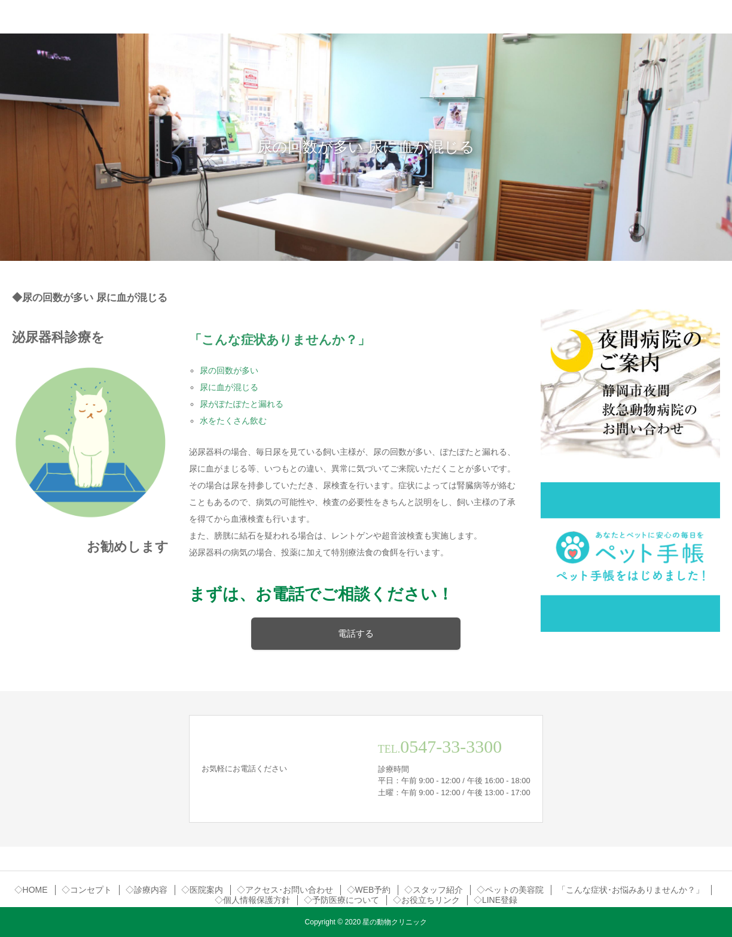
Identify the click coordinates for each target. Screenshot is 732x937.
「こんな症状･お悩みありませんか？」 (630, 890)
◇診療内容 (146, 890)
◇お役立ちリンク (426, 900)
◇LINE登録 (495, 900)
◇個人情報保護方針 (252, 900)
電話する (356, 633)
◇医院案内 (202, 890)
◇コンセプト (87, 890)
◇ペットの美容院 (510, 890)
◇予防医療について (341, 900)
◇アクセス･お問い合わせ (285, 890)
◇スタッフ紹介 (433, 890)
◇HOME (31, 890)
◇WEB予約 (369, 890)
